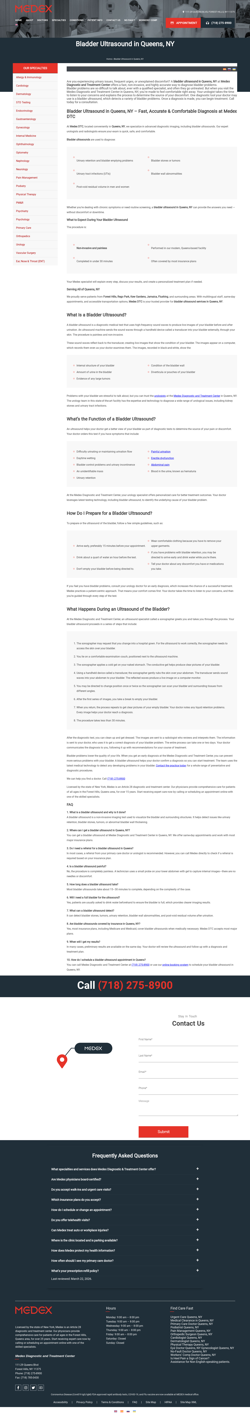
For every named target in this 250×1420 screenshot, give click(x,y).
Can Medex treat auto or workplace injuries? (80, 1230)
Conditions (77, 20)
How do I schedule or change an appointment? (81, 1210)
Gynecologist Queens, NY (217, 1348)
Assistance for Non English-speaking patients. (200, 1361)
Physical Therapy (26, 194)
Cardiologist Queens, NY (186, 1337)
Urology (20, 244)
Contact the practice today (171, 765)
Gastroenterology (26, 119)
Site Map (151, 1402)
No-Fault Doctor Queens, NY (188, 1351)
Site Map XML (188, 1402)
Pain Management (26, 177)
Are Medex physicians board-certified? (76, 1179)
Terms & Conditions (112, 1402)
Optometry (22, 152)
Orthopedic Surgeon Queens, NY (191, 1334)
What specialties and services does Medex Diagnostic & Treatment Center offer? (103, 1169)
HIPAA (168, 1402)
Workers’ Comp (148, 20)
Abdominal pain (160, 464)
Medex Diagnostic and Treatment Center (197, 395)
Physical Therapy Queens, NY (189, 1344)
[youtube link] (41, 1388)
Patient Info (95, 20)
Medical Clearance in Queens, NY (192, 1320)
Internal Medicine (26, 135)
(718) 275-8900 (221, 23)
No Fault (129, 20)
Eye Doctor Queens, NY (185, 1348)
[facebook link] (18, 1388)
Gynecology (23, 127)
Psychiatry (22, 211)
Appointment (186, 23)
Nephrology (22, 160)
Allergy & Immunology (29, 77)
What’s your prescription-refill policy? (75, 1271)
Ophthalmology (25, 144)
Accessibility (60, 1402)
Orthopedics (23, 236)
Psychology (23, 219)
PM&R (19, 202)
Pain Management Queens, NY (190, 1330)
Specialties (59, 20)
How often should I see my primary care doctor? (82, 1260)
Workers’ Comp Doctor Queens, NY (193, 1355)
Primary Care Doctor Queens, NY (191, 1324)
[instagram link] (26, 1388)
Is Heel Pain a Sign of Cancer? (189, 1358)
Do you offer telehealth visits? (70, 1220)
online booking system (175, 964)
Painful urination (160, 451)
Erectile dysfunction (162, 458)
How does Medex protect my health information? (83, 1250)
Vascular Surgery (26, 252)
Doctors (42, 20)
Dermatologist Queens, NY (187, 1341)
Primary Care (23, 227)
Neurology (22, 169)
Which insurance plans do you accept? (76, 1199)
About (29, 20)
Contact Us (113, 20)
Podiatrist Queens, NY (184, 1327)
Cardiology (22, 85)
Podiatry (21, 186)
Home (18, 20)
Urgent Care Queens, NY (186, 1317)
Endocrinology (24, 110)
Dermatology (23, 94)
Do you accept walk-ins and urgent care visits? (81, 1189)
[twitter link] (33, 1388)
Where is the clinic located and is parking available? (84, 1240)
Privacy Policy (84, 1402)
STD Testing (23, 102)
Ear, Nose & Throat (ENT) (30, 261)
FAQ (134, 1402)
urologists (160, 395)
